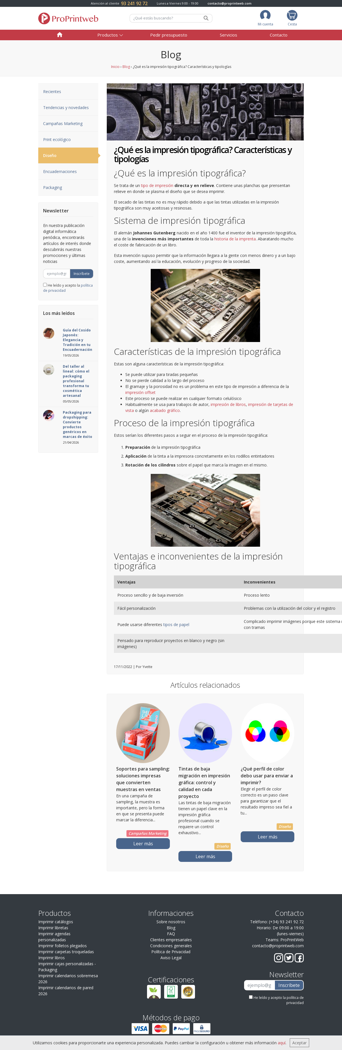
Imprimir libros (51, 957)
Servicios (228, 35)
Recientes (52, 91)
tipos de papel (175, 624)
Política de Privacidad (170, 951)
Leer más (143, 843)
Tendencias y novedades (66, 107)
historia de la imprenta (235, 239)
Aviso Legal (171, 957)
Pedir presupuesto (168, 35)
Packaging (52, 187)
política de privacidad (295, 1000)
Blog (126, 66)
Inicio (115, 66)
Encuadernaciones (60, 171)
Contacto (278, 35)
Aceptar (299, 1042)
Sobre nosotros (170, 921)
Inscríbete (82, 273)
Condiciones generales (171, 945)
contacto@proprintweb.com (230, 3)
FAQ (171, 933)
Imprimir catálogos (55, 921)
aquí (281, 1042)
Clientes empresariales (171, 939)
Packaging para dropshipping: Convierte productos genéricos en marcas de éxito (77, 424)
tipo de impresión (157, 185)
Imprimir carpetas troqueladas (66, 951)
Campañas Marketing (63, 123)
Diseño (70, 155)
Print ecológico (57, 139)
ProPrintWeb (292, 939)
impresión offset (140, 392)
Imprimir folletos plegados (62, 945)
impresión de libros (228, 404)
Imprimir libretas (53, 927)
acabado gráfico (165, 410)
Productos (107, 35)
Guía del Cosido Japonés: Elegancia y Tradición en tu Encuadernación (77, 340)
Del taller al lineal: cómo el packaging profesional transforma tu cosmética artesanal (76, 381)
